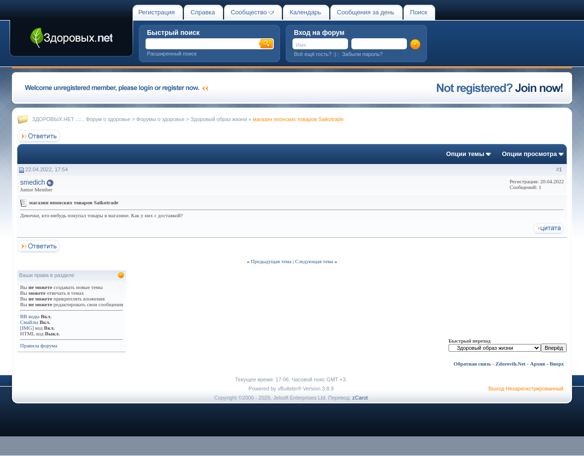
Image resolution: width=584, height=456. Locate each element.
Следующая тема (314, 261)
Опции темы (465, 153)
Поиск (418, 12)
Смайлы (29, 322)
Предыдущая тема (271, 261)
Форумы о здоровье (160, 119)
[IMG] (27, 328)
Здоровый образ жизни (219, 119)
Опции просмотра (529, 153)
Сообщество (252, 12)
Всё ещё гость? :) (315, 54)
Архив (537, 364)
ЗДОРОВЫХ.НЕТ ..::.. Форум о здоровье (81, 119)
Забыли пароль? (362, 54)
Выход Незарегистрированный (526, 388)
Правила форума (38, 345)
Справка (203, 12)
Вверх (557, 364)
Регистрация (156, 12)
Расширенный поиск (172, 53)
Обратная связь (472, 364)
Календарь (305, 12)
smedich (32, 182)
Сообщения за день (365, 12)
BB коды (29, 316)
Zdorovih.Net (510, 364)
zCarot (360, 397)
